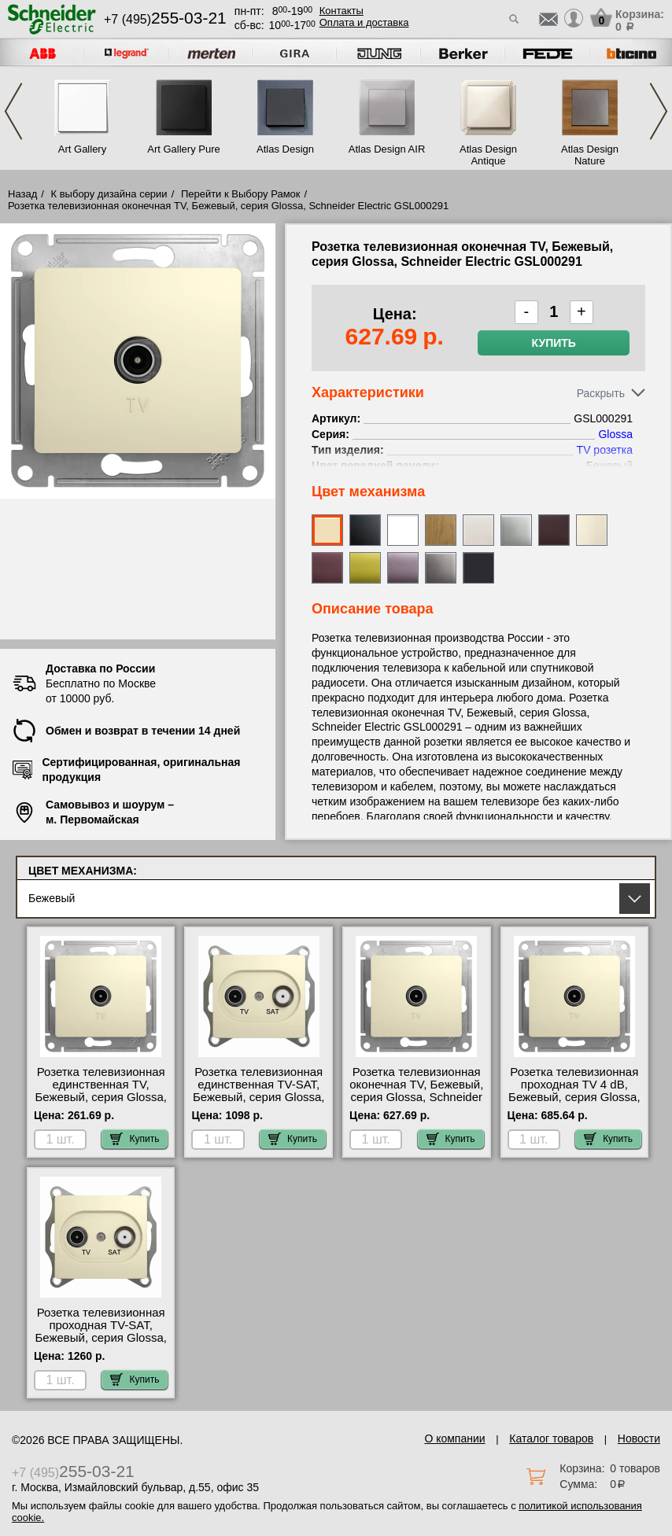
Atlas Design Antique (488, 155)
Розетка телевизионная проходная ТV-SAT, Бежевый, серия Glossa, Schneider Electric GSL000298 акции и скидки (101, 1344)
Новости (639, 1438)
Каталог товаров (551, 1438)
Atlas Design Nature (589, 155)
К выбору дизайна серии (109, 194)
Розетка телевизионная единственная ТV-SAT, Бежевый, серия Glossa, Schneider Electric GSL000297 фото (259, 1097)
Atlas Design (285, 149)
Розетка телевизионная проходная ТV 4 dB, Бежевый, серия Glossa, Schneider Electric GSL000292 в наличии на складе (574, 1103)
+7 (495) (165, 19)
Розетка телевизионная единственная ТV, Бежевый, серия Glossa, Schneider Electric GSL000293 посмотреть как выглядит (101, 1103)
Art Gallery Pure (183, 149)
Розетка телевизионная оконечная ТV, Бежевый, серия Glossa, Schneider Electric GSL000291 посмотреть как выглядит (416, 1103)
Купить (554, 343)
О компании (454, 1438)
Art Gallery (82, 149)
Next (658, 111)
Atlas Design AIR (387, 149)
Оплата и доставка (364, 22)
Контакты (341, 11)
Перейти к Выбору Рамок (241, 194)
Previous (13, 111)
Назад (22, 194)
